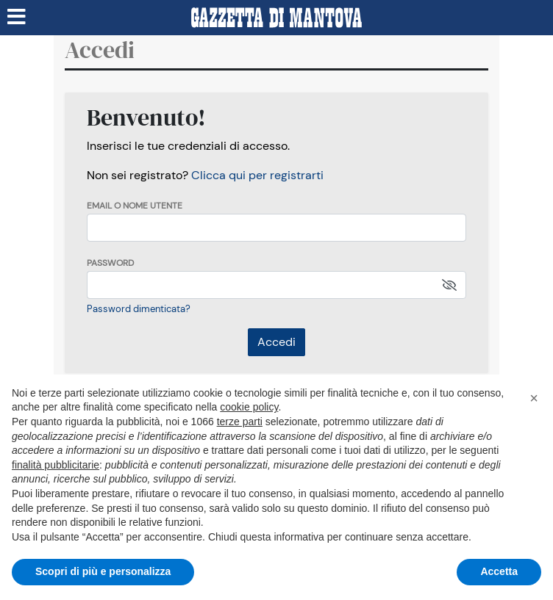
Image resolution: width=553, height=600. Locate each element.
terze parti (240, 421)
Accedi (276, 342)
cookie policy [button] (249, 407)
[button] (534, 398)
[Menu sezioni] (16, 17)
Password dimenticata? (138, 309)
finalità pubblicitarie (55, 465)
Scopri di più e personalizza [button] (103, 571)
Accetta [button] (499, 571)
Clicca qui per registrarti (257, 175)
